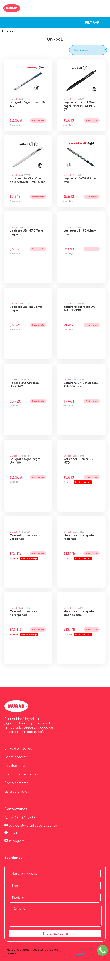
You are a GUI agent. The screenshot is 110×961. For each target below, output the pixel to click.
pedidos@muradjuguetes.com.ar (31, 825)
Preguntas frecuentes (21, 774)
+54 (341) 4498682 (20, 817)
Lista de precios (16, 791)
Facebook (14, 833)
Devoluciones (14, 765)
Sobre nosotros (16, 757)
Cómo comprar (16, 783)
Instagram (14, 841)
